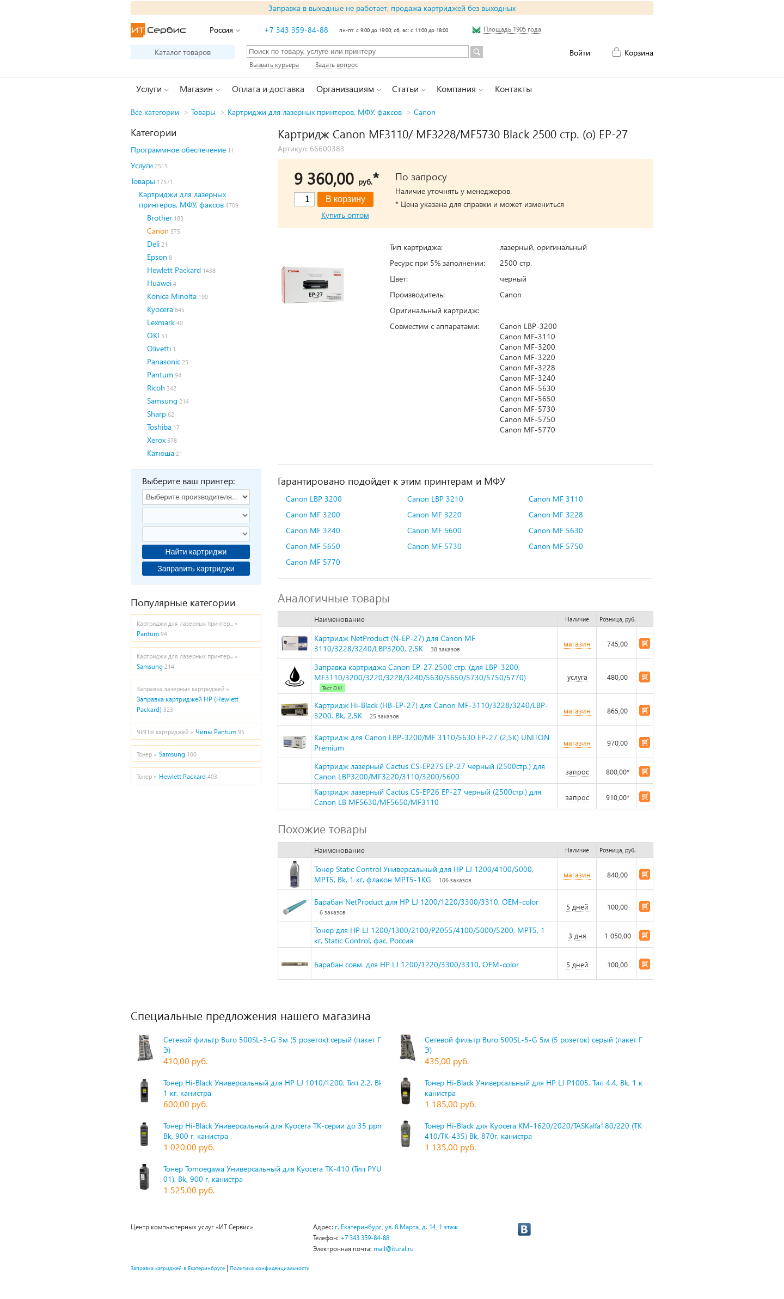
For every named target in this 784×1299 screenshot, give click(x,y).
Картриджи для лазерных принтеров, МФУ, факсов (315, 112)
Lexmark (161, 322)
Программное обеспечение (178, 149)
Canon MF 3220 (434, 514)
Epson (157, 257)
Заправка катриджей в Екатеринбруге (178, 1268)
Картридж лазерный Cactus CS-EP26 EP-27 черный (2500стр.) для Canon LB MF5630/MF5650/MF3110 (427, 796)
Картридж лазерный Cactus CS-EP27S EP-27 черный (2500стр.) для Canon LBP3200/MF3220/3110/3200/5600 (429, 771)
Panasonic (163, 361)
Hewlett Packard (174, 270)
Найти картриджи (196, 551)
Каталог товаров (183, 52)
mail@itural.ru (393, 1249)
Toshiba (159, 427)
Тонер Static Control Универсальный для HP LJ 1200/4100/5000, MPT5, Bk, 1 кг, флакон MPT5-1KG (424, 874)
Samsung (162, 400)
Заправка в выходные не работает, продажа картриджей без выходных (392, 8)
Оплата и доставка (268, 88)
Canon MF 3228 (556, 514)
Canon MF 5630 (556, 530)
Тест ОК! (332, 688)
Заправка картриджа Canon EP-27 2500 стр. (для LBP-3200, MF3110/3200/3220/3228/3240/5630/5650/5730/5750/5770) (420, 672)
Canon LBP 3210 (435, 498)
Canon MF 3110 (556, 498)
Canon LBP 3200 (314, 498)
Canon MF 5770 (313, 562)
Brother (159, 217)
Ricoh (156, 387)
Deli (153, 244)
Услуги (142, 165)
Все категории (155, 112)
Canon (425, 112)
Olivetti (159, 348)
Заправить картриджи (195, 568)
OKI (153, 335)
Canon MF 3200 (313, 514)
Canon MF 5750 (556, 546)
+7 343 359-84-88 (296, 30)
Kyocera (160, 309)
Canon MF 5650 (313, 546)
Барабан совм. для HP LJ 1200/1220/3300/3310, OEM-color (416, 964)
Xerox (156, 440)
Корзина (638, 52)
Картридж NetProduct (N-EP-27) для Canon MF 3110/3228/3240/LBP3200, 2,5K (394, 643)
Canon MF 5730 (434, 546)
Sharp (156, 413)
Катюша (160, 453)
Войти (579, 52)
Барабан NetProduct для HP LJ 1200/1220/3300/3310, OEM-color (426, 902)
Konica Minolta (172, 296)
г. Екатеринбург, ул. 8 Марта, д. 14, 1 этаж (396, 1227)
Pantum (160, 374)
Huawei (159, 283)
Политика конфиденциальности (270, 1268)
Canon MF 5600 (434, 530)
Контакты (513, 88)
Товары (203, 112)
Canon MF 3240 (313, 530)
